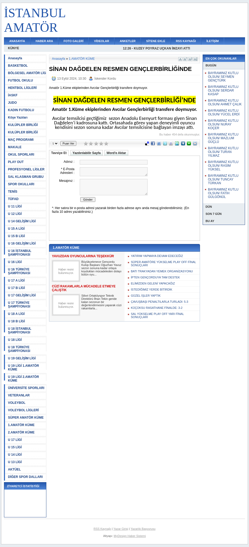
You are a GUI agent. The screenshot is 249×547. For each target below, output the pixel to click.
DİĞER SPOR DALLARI (25, 477)
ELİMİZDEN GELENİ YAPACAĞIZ (153, 283)
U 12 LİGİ (15, 214)
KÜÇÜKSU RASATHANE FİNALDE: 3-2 (157, 307)
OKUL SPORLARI (21, 154)
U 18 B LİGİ (16, 321)
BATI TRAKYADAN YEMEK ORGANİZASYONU (162, 271)
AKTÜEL (14, 469)
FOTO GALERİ (73, 41)
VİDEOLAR (101, 41)
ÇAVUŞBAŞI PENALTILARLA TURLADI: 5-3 (159, 301)
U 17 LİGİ (15, 440)
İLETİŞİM (212, 41)
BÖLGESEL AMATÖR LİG (27, 73)
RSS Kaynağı (102, 528)
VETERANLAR (19, 395)
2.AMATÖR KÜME (21, 432)
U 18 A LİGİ (16, 314)
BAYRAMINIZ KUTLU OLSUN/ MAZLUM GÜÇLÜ (223, 138)
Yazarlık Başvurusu (143, 528)
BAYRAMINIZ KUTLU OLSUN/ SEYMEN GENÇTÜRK (223, 76)
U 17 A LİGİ (16, 280)
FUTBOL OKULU (20, 80)
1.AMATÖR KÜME (21, 425)
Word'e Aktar (116, 153)
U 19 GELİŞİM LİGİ (22, 358)
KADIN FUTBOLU (21, 110)
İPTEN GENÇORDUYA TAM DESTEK (155, 277)
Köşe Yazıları (18, 117)
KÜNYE (13, 48)
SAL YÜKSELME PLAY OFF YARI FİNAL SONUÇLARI (157, 315)
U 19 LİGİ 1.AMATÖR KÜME (23, 367)
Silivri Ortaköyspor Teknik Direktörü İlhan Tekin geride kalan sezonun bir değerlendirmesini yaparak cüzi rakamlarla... (101, 302)
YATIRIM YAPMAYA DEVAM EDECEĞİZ (157, 255)
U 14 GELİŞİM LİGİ (22, 221)
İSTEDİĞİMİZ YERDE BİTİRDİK (151, 289)
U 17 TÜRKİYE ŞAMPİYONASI (19, 304)
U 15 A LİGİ (16, 228)
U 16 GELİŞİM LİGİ (22, 243)
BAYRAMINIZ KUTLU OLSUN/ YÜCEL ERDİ (223, 112)
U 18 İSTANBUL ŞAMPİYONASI (19, 330)
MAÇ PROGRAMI (21, 140)
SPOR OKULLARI (21, 184)
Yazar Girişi (120, 528)
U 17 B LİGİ (16, 288)
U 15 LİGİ (15, 447)
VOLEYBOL (16, 403)
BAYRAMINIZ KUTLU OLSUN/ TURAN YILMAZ (223, 151)
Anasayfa (15, 58)
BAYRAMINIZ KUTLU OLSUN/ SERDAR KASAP (223, 90)
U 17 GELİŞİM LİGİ (22, 295)
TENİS (12, 191)
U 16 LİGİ (15, 262)
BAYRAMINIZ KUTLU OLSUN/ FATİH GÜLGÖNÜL (223, 193)
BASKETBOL (18, 65)
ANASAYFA (17, 41)
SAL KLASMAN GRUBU (25, 177)
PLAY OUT (16, 162)
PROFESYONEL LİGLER (26, 169)
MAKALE (14, 147)
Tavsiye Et (58, 153)
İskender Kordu (105, 78)
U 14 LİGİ (15, 454)
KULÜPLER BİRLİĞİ (23, 125)
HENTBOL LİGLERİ (22, 88)
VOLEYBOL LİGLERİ (23, 410)
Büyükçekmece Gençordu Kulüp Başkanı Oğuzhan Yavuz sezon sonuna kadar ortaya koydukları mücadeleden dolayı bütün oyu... (101, 268)
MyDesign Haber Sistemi (130, 535)
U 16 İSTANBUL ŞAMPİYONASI (19, 252)
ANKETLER (128, 41)
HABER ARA (44, 41)
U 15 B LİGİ (16, 236)
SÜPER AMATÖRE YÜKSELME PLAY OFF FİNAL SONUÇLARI (163, 263)
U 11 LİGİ (15, 206)
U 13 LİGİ (15, 462)
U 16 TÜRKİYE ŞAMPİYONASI (19, 271)
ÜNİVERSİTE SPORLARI (26, 388)
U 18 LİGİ (15, 340)
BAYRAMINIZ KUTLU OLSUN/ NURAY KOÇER (223, 124)
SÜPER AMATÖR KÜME (26, 417)
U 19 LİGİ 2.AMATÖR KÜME (23, 378)
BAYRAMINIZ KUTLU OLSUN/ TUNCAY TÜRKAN (223, 179)
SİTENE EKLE (155, 41)
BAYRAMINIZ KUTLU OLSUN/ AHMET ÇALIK (225, 102)
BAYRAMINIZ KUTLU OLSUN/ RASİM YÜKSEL (223, 165)
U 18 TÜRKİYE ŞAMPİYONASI (19, 349)
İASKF (12, 95)
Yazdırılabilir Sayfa (87, 153)
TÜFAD (13, 199)
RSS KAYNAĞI (186, 41)
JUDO (12, 103)
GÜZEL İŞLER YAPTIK (146, 295)
